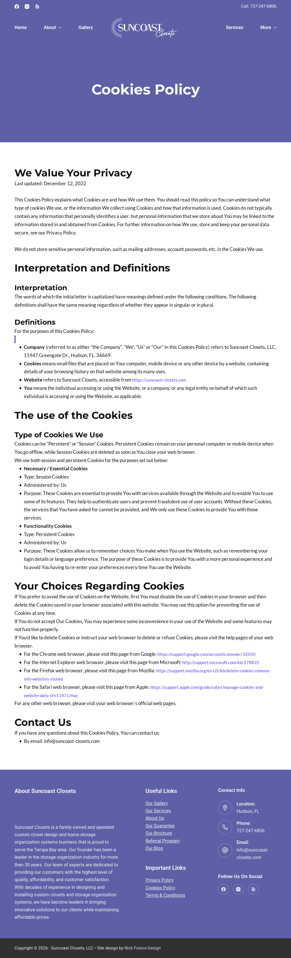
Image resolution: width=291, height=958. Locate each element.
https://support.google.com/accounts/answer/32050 (211, 654)
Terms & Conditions (165, 895)
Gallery (85, 27)
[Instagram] (27, 6)
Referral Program (163, 841)
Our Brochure (159, 833)
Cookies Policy (160, 888)
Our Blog (154, 848)
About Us (155, 818)
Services (235, 27)
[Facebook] (16, 6)
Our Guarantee (160, 826)
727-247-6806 (263, 6)
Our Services (158, 810)
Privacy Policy (160, 880)
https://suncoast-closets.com (161, 380)
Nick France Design (142, 948)
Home (20, 27)
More (268, 27)
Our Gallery (157, 803)
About (54, 27)
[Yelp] (37, 6)
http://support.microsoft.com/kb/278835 (224, 662)
